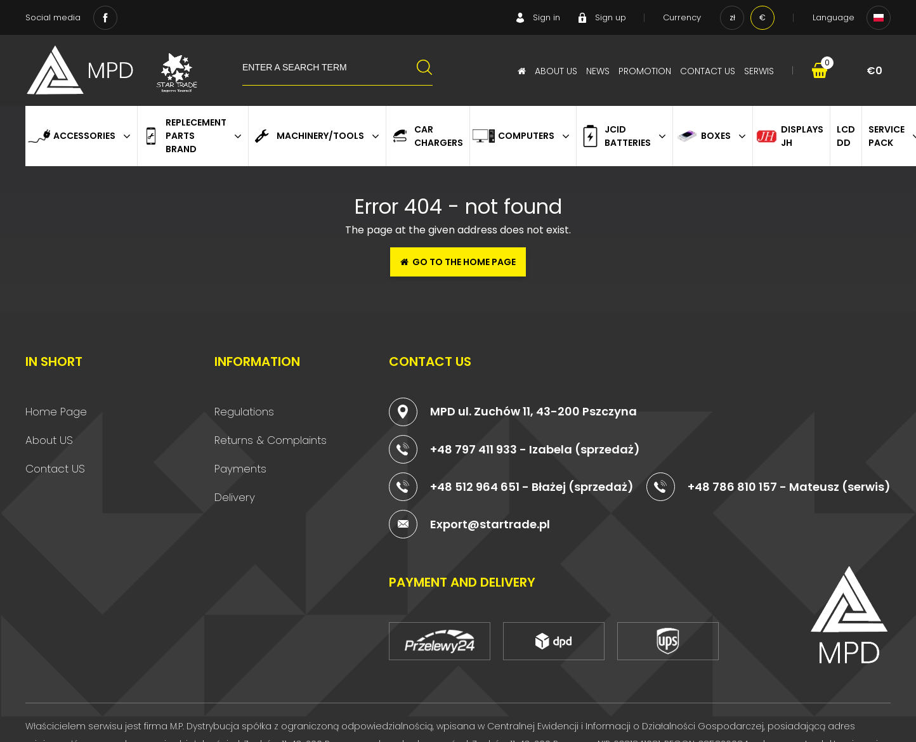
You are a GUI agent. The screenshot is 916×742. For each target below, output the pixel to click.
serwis (759, 71)
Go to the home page (458, 262)
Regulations (244, 411)
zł (732, 17)
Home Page (56, 411)
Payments (240, 468)
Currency (682, 17)
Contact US (55, 468)
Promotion (644, 71)
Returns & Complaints (270, 440)
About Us (556, 71)
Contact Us (707, 71)
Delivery (234, 497)
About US (49, 440)
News (598, 71)
